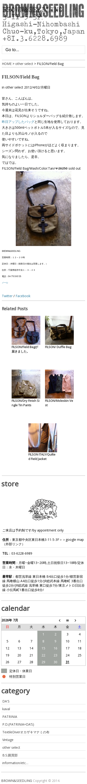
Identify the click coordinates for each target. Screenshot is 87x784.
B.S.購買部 (10, 755)
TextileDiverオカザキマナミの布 (25, 732)
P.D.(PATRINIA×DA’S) (18, 724)
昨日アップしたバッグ (18, 121)
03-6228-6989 (21, 553)
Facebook (23, 296)
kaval (6, 709)
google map (75, 539)
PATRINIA (9, 716)
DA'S (6, 701)
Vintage (7, 740)
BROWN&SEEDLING (16, 780)
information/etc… (15, 763)
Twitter (7, 296)
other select (14, 87)
